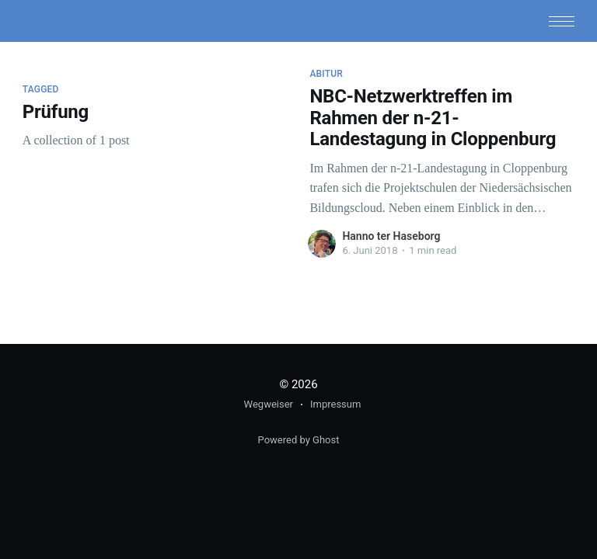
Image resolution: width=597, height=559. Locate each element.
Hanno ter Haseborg (391, 236)
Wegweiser (268, 404)
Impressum (335, 404)
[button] (561, 21)
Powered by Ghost (299, 440)
